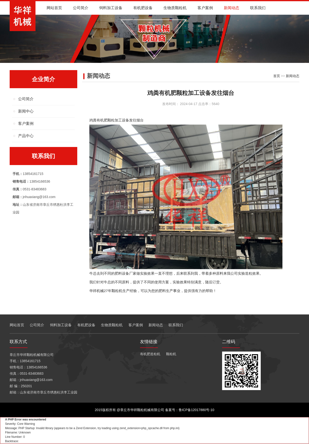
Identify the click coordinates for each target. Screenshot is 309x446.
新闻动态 (231, 8)
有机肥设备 (143, 8)
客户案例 (205, 8)
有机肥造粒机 (150, 354)
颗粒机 (171, 354)
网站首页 (54, 8)
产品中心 (26, 136)
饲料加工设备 (110, 8)
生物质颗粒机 (175, 8)
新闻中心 (26, 111)
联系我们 (258, 8)
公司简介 (80, 8)
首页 (276, 76)
